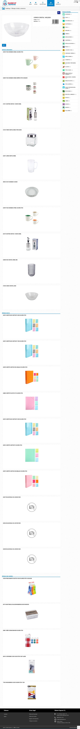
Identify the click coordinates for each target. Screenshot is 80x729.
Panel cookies (16, 727)
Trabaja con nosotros (33, 720)
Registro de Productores (33, 718)
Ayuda (5, 716)
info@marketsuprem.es (61, 719)
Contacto (5, 714)
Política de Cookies (32, 716)
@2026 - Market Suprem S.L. (8, 727)
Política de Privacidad (33, 714)
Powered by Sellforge (73, 727)
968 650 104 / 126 (60, 717)
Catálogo (8, 8)
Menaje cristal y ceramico (19, 8)
